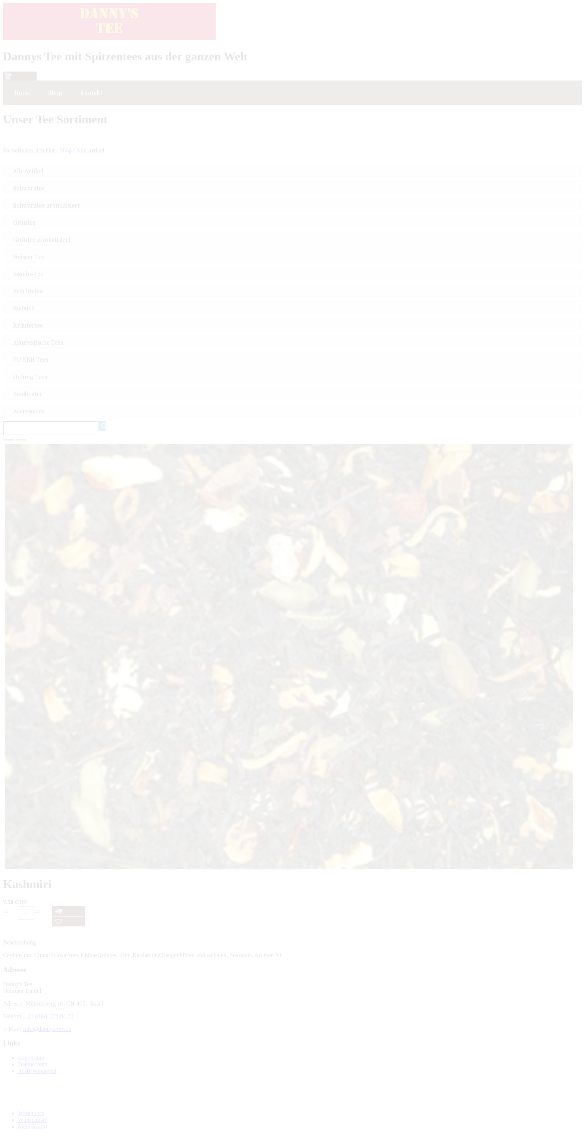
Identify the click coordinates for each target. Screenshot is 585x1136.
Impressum (31, 1057)
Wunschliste (32, 1120)
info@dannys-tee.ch (47, 1029)
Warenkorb (31, 1113)
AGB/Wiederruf (37, 1071)
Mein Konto (32, 1126)
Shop (66, 150)
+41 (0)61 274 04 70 (48, 1016)
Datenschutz (32, 1064)
